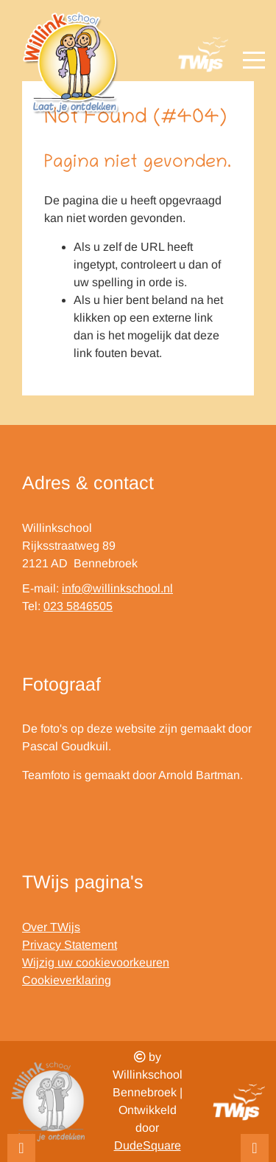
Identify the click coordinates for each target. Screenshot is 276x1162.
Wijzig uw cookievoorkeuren (95, 962)
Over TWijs (51, 927)
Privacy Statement (69, 944)
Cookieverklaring (66, 980)
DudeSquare (147, 1145)
